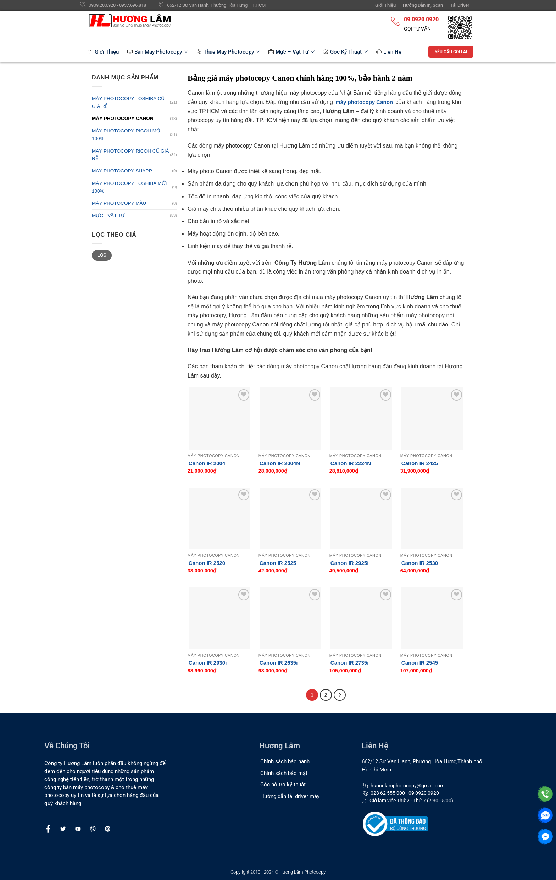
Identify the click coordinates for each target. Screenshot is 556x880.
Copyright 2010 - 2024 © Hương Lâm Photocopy (278, 872)
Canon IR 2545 (419, 663)
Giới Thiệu (103, 52)
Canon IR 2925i (349, 563)
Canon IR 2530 (419, 563)
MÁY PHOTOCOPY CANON (123, 118)
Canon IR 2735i (349, 663)
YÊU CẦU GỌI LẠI (451, 51)
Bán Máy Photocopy (157, 52)
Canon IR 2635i (279, 663)
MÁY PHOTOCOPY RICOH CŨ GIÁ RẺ (130, 154)
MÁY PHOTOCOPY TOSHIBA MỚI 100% (129, 187)
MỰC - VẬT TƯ (108, 215)
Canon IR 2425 (419, 463)
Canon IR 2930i (208, 663)
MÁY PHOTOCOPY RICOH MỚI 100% (127, 134)
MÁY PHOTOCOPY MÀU (119, 203)
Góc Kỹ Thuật (345, 52)
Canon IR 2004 (207, 463)
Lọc (101, 255)
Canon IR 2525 (278, 563)
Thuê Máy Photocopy (228, 52)
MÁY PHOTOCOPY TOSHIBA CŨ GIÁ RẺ (128, 102)
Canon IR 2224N (350, 463)
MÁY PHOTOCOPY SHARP (122, 171)
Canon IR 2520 (207, 563)
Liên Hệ (388, 52)
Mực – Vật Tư (291, 52)
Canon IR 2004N (280, 463)
